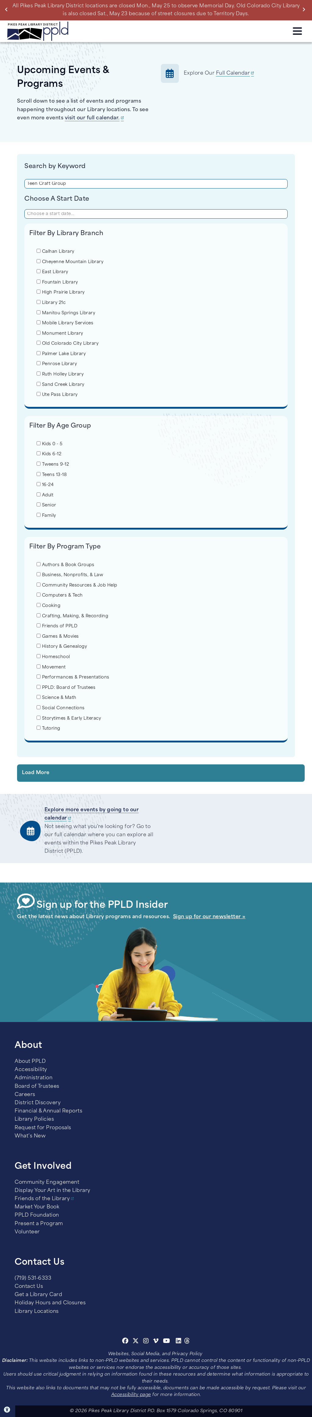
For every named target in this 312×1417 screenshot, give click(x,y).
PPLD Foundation (37, 1215)
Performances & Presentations (73, 677)
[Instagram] (147, 1341)
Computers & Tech (60, 595)
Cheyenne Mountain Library (70, 261)
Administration (33, 1078)
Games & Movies (58, 636)
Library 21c (51, 302)
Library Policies (34, 1119)
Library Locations (37, 1311)
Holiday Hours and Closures (50, 1303)
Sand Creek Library (60, 384)
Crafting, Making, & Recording (73, 615)
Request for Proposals (43, 1128)
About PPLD (30, 1061)
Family (46, 515)
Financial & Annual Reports (48, 1111)
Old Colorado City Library (67, 343)
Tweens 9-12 (53, 464)
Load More (36, 772)
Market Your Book (37, 1207)
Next (305, 9)
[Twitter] (136, 1341)
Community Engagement (47, 1182)
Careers (25, 1094)
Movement (51, 666)
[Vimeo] (156, 1341)
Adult (45, 494)
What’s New (30, 1136)
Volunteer (27, 1232)
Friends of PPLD (57, 625)
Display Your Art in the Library (52, 1190)
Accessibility (31, 1069)
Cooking (48, 605)
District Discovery (38, 1103)
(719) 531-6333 (33, 1278)
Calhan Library (55, 251)
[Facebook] (125, 1341)
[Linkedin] (179, 1341)
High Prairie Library (61, 292)
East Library (52, 271)
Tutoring (48, 728)
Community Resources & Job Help (77, 585)
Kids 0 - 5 (50, 443)
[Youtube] (166, 1341)
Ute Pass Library (57, 394)
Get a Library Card (38, 1294)
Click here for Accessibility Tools (7, 1410)
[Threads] (187, 1341)
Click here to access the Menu (297, 31)
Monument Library (60, 333)
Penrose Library (57, 363)
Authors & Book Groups (65, 564)
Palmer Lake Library (61, 353)
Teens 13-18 (52, 474)
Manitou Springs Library (66, 312)
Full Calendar (233, 73)
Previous (8, 9)
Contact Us (29, 1286)
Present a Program (39, 1223)
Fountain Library (57, 282)
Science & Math (56, 697)
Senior (46, 504)
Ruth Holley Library (60, 374)
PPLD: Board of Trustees (66, 687)
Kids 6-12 (49, 453)
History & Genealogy (62, 646)
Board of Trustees (37, 1086)
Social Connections (61, 707)
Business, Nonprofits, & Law (70, 574)
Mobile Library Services (65, 322)
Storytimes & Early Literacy (69, 718)
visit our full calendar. (92, 118)
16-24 (45, 484)
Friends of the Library (42, 1199)
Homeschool (53, 656)
